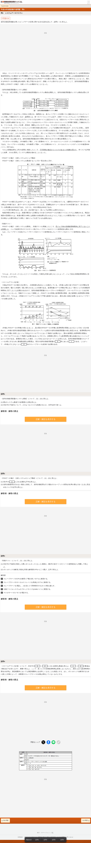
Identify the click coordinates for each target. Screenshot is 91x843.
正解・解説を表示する (45, 419)
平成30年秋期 (4, 6)
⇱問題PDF (6, 18)
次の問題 (85, 820)
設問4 (62, 839)
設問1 (37, 839)
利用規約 (20, 837)
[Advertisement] (45, 48)
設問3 (54, 839)
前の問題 (6, 820)
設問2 (45, 839)
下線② (12, 564)
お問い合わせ (69, 837)
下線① (12, 405)
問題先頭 (29, 839)
